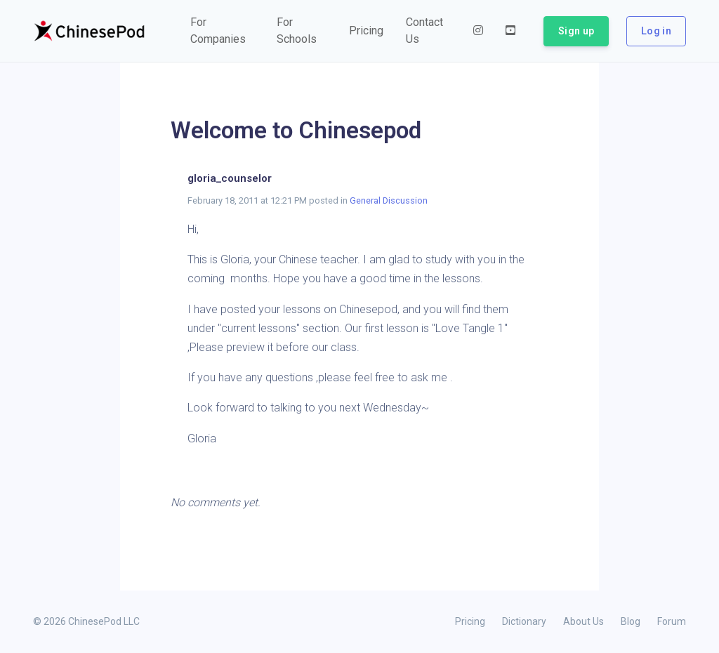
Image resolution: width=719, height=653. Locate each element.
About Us (583, 621)
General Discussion (389, 200)
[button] (222, 31)
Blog (630, 621)
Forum (671, 621)
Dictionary (524, 621)
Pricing (470, 621)
